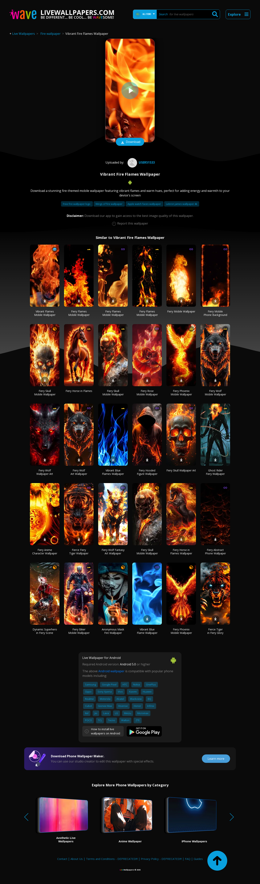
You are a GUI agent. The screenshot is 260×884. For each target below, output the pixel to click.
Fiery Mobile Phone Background (215, 313)
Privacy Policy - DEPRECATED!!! (161, 859)
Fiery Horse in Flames (79, 391)
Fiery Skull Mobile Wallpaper (44, 392)
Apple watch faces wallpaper (144, 204)
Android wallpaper (111, 671)
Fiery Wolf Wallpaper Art (44, 472)
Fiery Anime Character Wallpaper (44, 551)
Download (130, 142)
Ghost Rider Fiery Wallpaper (215, 472)
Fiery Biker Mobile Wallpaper (79, 631)
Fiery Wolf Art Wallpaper (79, 472)
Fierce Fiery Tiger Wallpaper (78, 551)
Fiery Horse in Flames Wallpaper (181, 551)
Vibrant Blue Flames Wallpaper (113, 472)
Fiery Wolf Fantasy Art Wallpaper (113, 551)
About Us (77, 859)
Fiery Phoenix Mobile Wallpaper (181, 392)
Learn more (216, 759)
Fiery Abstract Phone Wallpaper (215, 551)
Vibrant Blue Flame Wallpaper (147, 631)
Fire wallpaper (50, 34)
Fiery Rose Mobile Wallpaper (147, 392)
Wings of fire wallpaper (109, 204)
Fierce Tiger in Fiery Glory (215, 631)
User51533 (141, 162)
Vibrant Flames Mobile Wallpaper (44, 313)
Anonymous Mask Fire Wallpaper (113, 631)
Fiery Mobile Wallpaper (181, 311)
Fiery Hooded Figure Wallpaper (147, 472)
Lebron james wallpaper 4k (181, 204)
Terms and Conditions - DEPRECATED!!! (112, 859)
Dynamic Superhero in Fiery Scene (45, 631)
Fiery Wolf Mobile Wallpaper (215, 392)
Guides (198, 859)
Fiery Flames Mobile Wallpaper (79, 313)
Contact (62, 859)
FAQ (187, 859)
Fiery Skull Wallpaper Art (181, 470)
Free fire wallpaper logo (77, 204)
